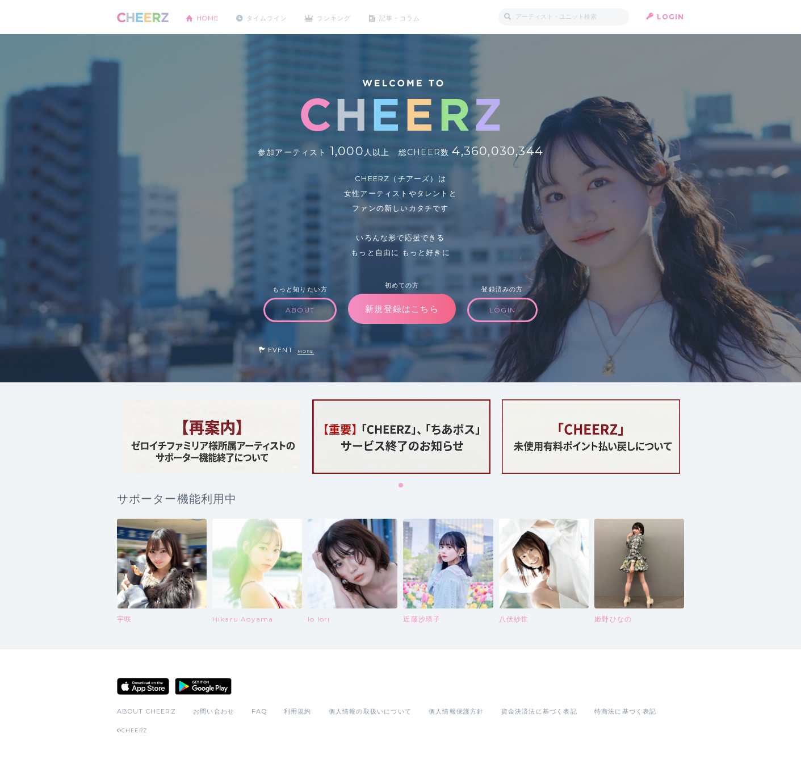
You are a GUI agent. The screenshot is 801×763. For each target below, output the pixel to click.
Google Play (203, 686)
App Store (143, 686)
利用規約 (298, 711)
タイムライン (272, 16)
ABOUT (300, 310)
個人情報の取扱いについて (370, 711)
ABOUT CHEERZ (146, 711)
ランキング (344, 16)
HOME (209, 16)
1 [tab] (401, 486)
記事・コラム (413, 16)
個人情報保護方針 (456, 711)
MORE (305, 351)
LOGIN (671, 16)
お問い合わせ (213, 711)
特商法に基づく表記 (625, 711)
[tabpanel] (212, 436)
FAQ (259, 711)
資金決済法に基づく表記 (539, 711)
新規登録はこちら (402, 308)
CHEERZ (143, 17)
